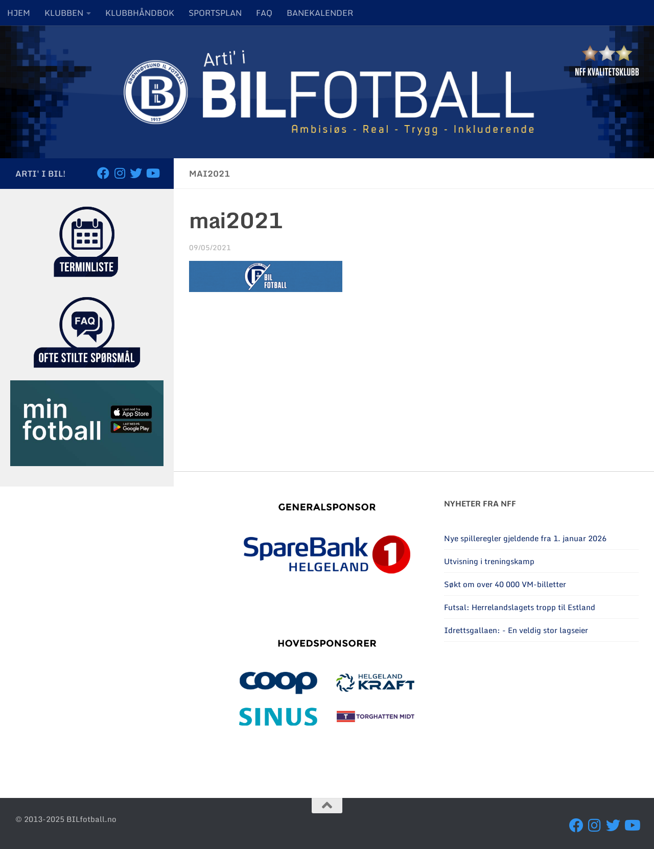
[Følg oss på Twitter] (136, 173)
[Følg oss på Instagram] (119, 173)
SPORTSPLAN (215, 12)
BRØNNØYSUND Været (541, 714)
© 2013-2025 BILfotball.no (65, 819)
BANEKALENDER (320, 12)
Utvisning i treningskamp (489, 561)
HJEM (18, 12)
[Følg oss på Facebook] (103, 173)
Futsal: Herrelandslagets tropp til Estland (519, 607)
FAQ (264, 12)
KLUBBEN (63, 12)
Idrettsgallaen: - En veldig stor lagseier (516, 630)
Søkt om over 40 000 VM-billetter (505, 584)
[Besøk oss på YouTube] (152, 173)
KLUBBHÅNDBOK (139, 12)
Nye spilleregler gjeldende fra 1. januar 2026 (525, 538)
